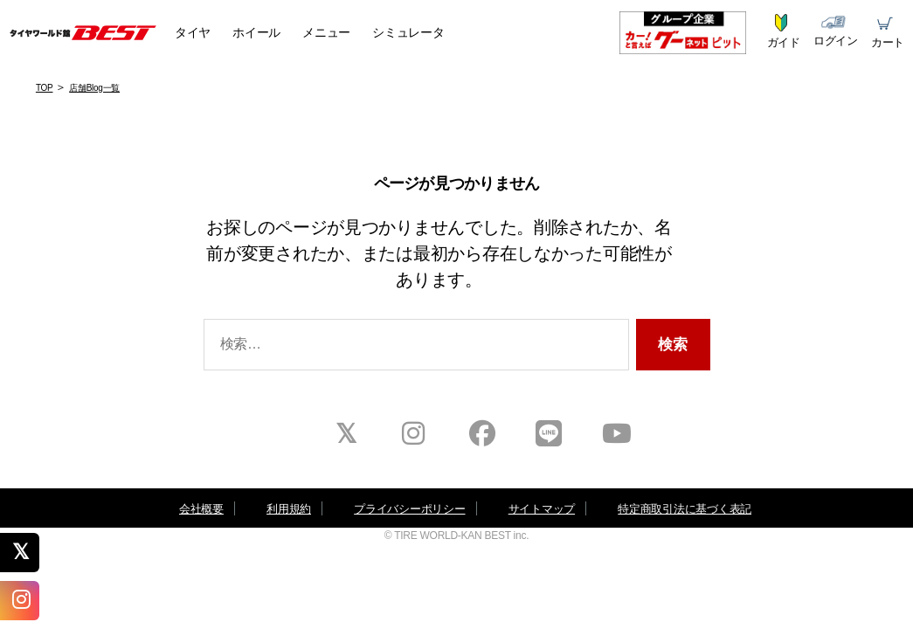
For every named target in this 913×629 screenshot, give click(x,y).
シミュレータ (408, 32)
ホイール (256, 32)
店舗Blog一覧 (94, 88)
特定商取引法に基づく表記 (684, 508)
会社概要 (201, 508)
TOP (44, 88)
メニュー (326, 32)
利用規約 (288, 508)
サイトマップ (541, 508)
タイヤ (193, 32)
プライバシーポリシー (409, 508)
